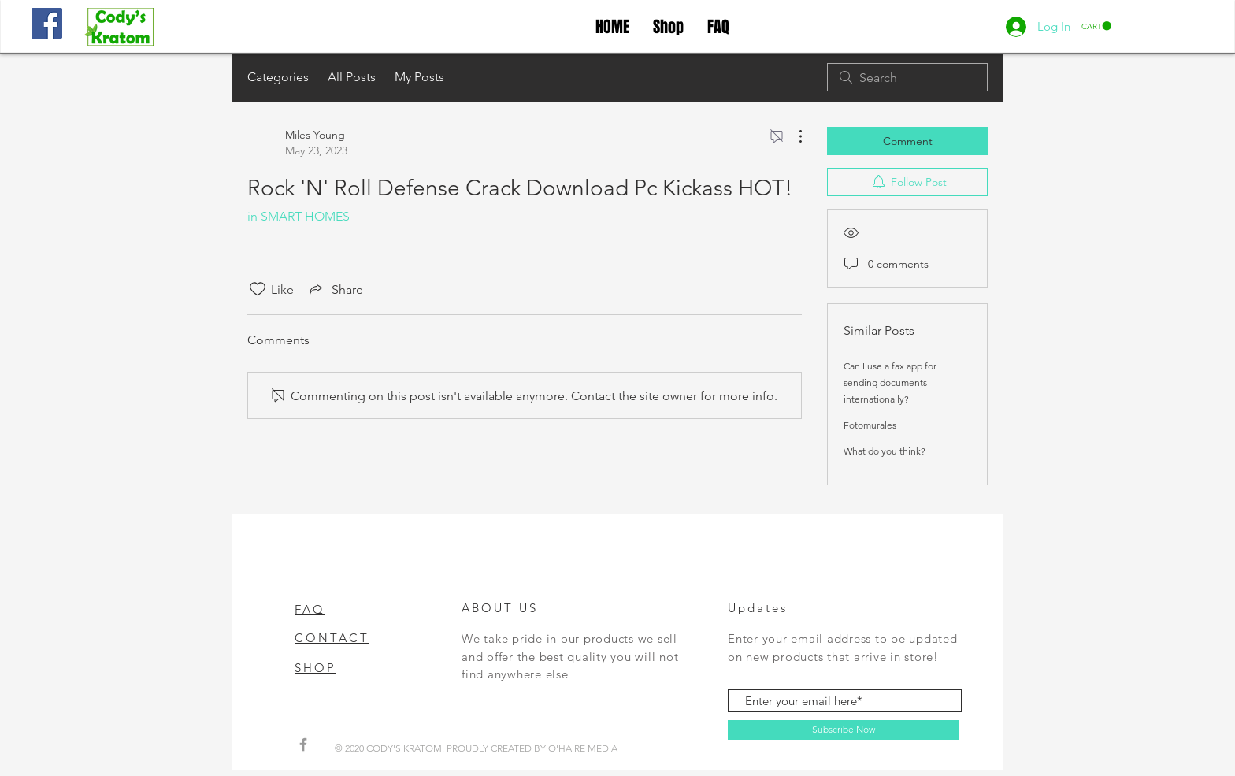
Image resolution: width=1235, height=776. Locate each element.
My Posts (419, 76)
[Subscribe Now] (843, 730)
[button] (1096, 26)
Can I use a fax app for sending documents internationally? (890, 382)
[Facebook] (47, 23)
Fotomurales (870, 425)
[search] (907, 77)
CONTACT (332, 637)
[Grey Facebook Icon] (303, 744)
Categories (278, 76)
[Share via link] (334, 289)
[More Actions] (792, 136)
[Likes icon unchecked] (257, 289)
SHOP (315, 667)
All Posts (352, 76)
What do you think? (884, 451)
